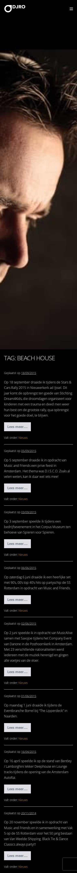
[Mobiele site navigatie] (71, 8)
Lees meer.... (17, 427)
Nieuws (23, 438)
